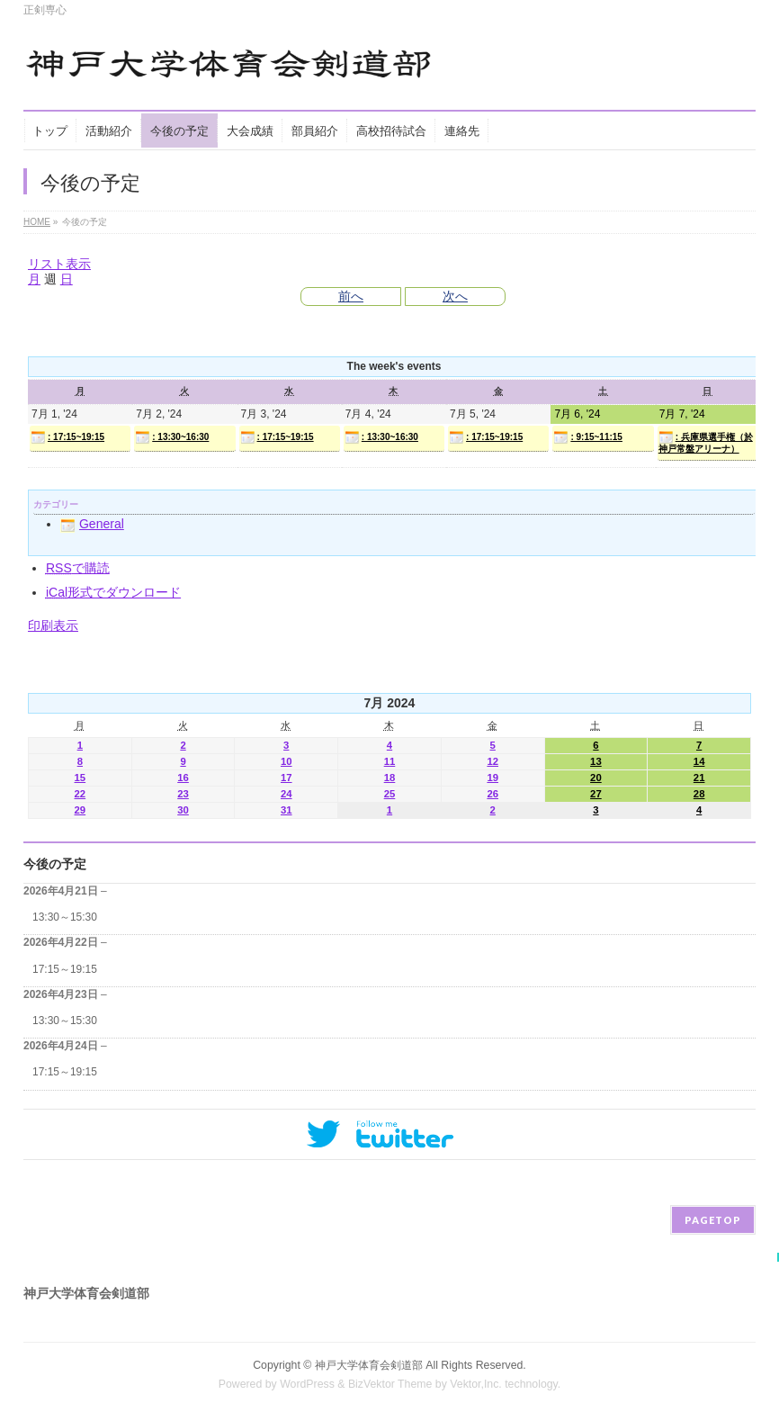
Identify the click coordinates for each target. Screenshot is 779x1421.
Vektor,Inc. (476, 1384)
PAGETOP (713, 1220)
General (92, 524)
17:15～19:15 (64, 969)
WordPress (307, 1384)
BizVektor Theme (390, 1384)
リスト (59, 263)
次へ (455, 296)
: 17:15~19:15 (67, 437)
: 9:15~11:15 (587, 437)
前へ (350, 296)
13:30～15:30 (64, 917)
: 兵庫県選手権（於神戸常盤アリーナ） (705, 442)
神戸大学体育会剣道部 (369, 1365)
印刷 (53, 625)
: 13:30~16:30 (172, 437)
